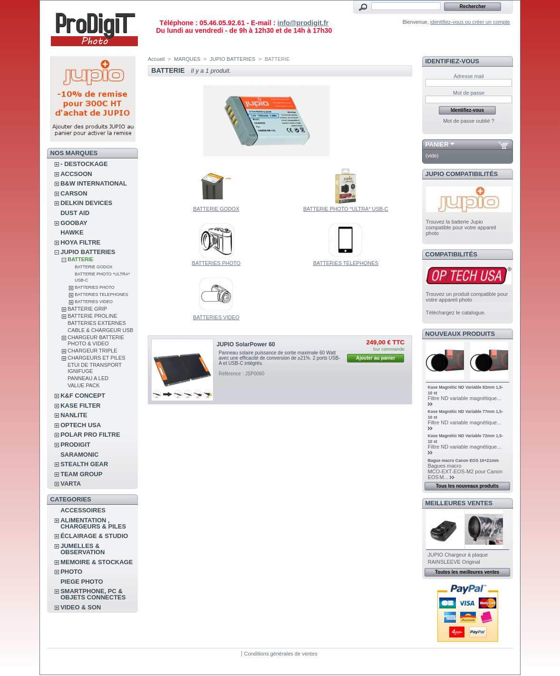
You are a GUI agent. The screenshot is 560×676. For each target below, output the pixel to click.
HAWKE (71, 232)
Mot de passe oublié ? (468, 121)
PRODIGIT (75, 444)
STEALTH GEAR (84, 464)
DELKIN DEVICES (86, 202)
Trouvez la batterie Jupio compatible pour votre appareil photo (461, 227)
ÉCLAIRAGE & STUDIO (94, 535)
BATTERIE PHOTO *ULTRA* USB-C (345, 209)
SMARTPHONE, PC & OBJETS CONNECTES (93, 594)
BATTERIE (80, 259)
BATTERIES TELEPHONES (101, 294)
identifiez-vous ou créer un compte (470, 22)
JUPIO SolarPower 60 (246, 344)
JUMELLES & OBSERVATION (82, 549)
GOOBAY (73, 222)
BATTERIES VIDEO (94, 301)
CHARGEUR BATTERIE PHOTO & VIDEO (96, 340)
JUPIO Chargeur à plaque (458, 555)
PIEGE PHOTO (81, 581)
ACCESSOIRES (83, 510)
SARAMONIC (79, 454)
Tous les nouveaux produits (467, 486)
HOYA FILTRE (80, 242)
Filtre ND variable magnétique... (465, 398)
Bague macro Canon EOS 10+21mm (463, 460)
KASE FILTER (80, 405)
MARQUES (187, 59)
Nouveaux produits (460, 333)
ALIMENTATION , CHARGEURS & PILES (93, 523)
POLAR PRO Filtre (90, 434)
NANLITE (73, 415)
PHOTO (71, 571)
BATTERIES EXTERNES (97, 323)
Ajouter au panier (375, 358)
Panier (437, 144)
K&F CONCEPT (82, 395)
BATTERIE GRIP (87, 309)
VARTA (70, 483)
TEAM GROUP (81, 474)
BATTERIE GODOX (93, 267)
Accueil (156, 59)
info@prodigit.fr (302, 23)
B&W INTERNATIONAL (93, 183)
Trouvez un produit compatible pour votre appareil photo (467, 297)
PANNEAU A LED (88, 378)
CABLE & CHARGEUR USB (100, 330)
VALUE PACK (83, 385)
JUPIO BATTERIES (87, 251)
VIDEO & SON (80, 607)
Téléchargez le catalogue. (456, 312)
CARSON (73, 193)
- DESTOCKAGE (83, 163)
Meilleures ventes (458, 503)
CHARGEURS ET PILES (96, 358)
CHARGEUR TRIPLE (92, 350)
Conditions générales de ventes (280, 653)
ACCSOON (76, 173)
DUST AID (74, 212)
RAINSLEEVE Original (454, 562)
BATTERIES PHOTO (95, 287)
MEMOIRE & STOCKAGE (96, 562)
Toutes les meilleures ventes (467, 572)
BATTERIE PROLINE (92, 316)
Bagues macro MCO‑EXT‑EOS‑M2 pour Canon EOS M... (465, 471)
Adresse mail (469, 76)
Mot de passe (468, 93)
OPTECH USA (80, 425)
